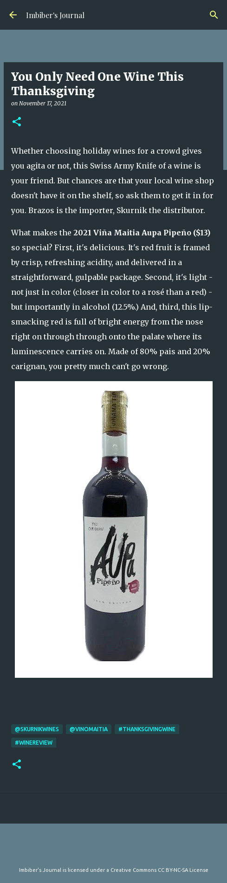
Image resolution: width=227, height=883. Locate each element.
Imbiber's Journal (55, 15)
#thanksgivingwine (146, 729)
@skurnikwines (37, 729)
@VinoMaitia (89, 729)
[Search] (214, 15)
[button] (16, 122)
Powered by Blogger (114, 851)
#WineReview (33, 743)
